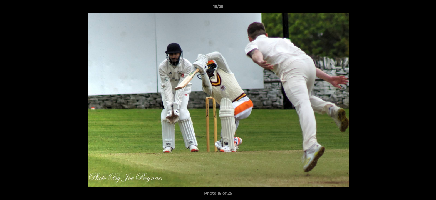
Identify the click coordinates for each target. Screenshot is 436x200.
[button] (426, 8)
